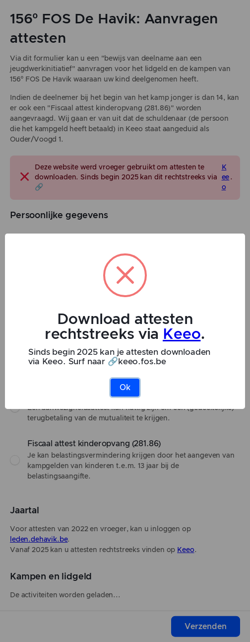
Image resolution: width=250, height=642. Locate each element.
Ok (125, 388)
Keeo (181, 334)
